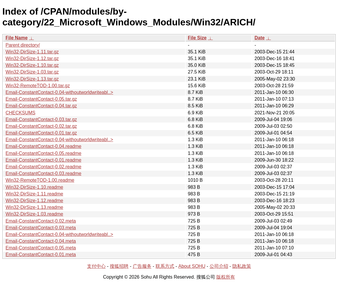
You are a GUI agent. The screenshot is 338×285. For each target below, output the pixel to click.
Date (260, 37)
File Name (17, 37)
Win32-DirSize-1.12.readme (34, 200)
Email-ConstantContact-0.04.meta (41, 241)
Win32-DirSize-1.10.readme (34, 187)
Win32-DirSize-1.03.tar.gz (32, 71)
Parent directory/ (23, 45)
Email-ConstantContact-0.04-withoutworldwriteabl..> (59, 92)
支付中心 (96, 266)
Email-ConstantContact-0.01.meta (41, 254)
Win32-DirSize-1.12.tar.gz (32, 58)
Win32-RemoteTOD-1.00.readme (40, 180)
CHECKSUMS (20, 112)
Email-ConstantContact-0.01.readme (43, 160)
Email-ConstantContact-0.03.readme (43, 173)
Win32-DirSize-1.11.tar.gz (32, 51)
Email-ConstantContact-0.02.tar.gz (41, 126)
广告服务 (142, 266)
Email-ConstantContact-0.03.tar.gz (41, 119)
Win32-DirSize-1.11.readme (34, 193)
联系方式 (165, 266)
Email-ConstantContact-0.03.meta (41, 227)
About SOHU (191, 266)
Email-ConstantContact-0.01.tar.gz (41, 132)
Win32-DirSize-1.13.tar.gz (32, 78)
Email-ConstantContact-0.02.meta (41, 220)
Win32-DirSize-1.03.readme (34, 213)
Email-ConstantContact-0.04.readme (43, 146)
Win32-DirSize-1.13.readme (34, 207)
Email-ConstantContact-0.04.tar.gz (41, 105)
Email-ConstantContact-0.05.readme (43, 153)
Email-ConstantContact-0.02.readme (43, 166)
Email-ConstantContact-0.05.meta (41, 247)
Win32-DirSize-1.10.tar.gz (32, 65)
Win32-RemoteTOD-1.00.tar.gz (38, 85)
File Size (197, 37)
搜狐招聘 (119, 266)
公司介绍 (219, 266)
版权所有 (225, 276)
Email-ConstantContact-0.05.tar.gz (41, 99)
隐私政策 (241, 266)
